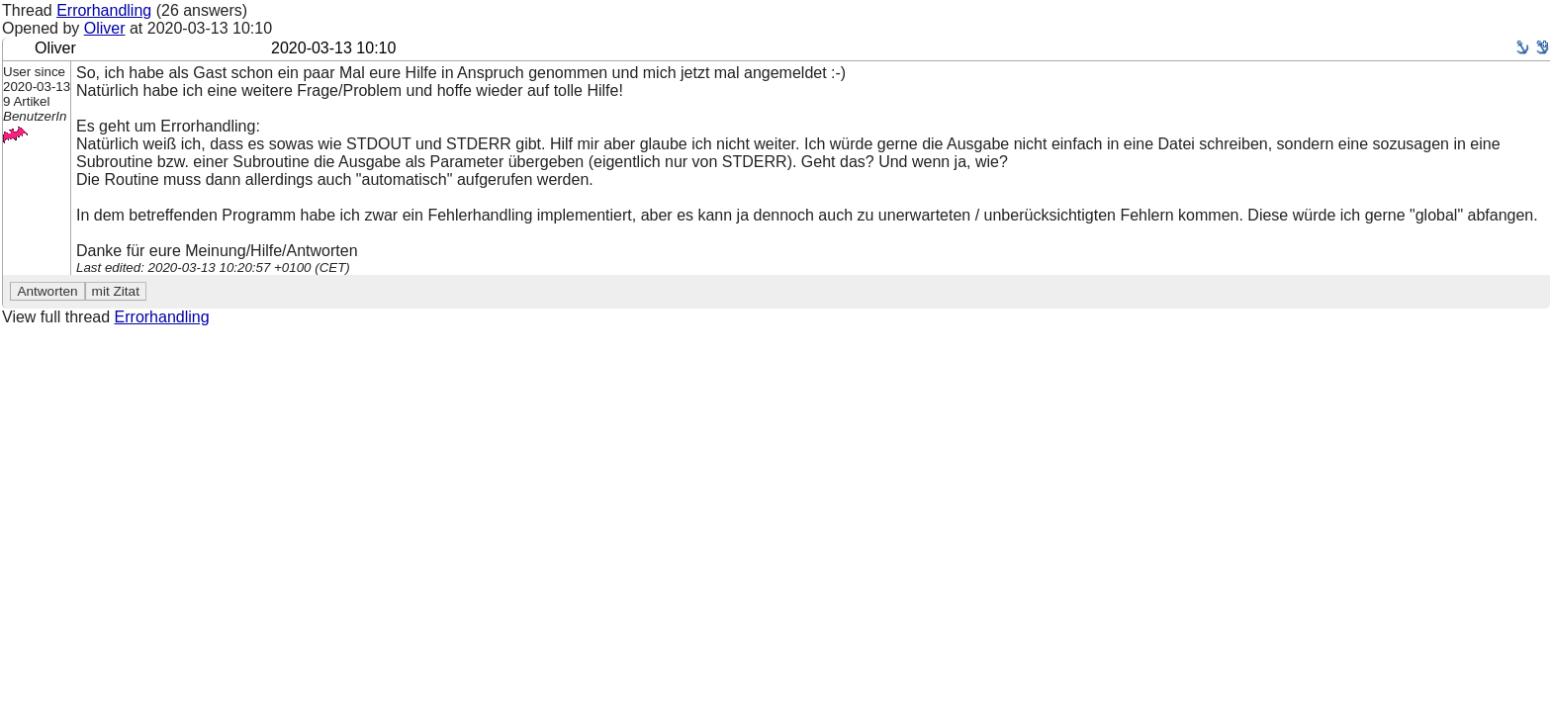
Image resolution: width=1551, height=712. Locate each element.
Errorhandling (103, 10)
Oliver (105, 28)
